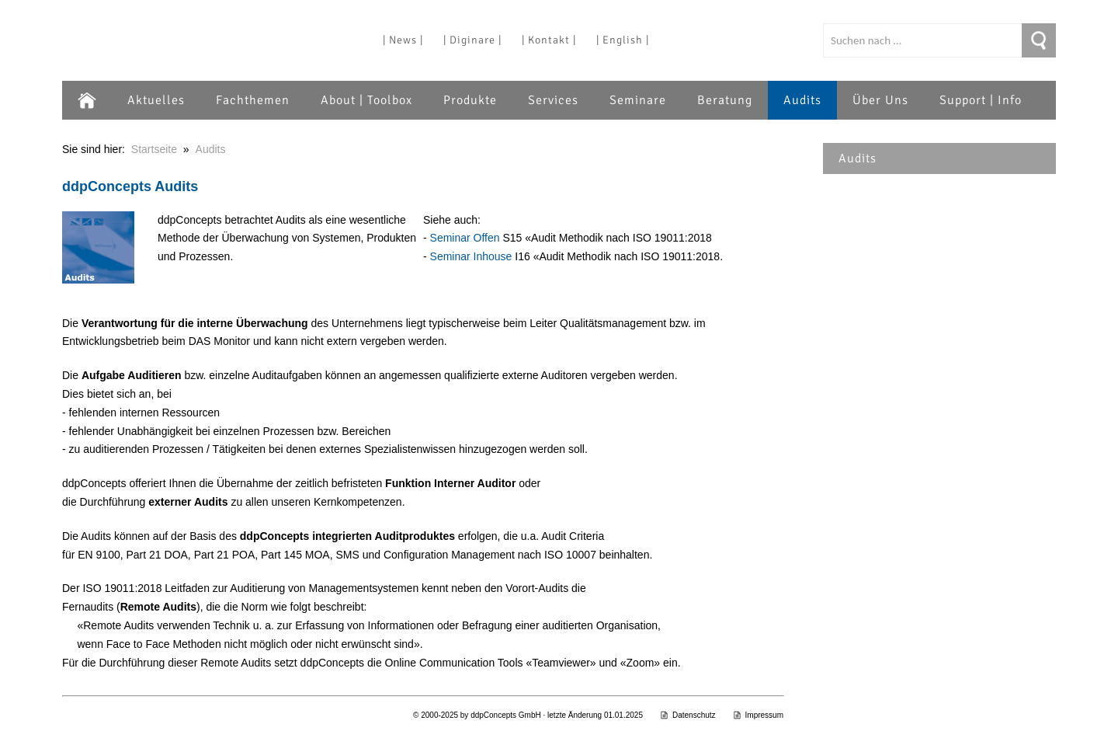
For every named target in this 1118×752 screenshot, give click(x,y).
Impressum (758, 715)
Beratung (724, 100)
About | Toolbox (366, 100)
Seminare (637, 100)
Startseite (154, 149)
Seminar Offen (465, 238)
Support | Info (980, 100)
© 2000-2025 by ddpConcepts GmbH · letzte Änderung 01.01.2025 (528, 715)
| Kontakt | (549, 40)
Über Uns (880, 100)
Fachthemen (253, 100)
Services (553, 100)
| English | (622, 40)
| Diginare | (472, 40)
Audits (802, 100)
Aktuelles (156, 100)
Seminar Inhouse (471, 256)
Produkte (470, 100)
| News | (403, 40)
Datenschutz (688, 715)
